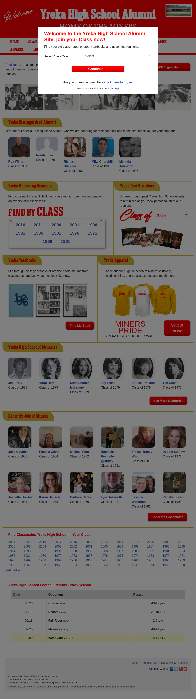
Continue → (98, 69)
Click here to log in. (118, 82)
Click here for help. (108, 88)
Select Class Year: (56, 56)
